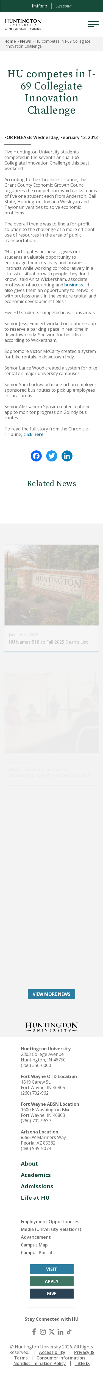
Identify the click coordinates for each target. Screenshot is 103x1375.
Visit (51, 1269)
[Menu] (93, 24)
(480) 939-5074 (36, 1148)
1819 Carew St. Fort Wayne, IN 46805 (43, 1085)
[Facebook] (34, 1331)
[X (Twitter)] (51, 1331)
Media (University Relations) (51, 1229)
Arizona (64, 6)
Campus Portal (36, 1253)
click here (33, 434)
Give (51, 1294)
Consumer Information (61, 1358)
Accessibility (52, 1352)
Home (10, 41)
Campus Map (34, 1245)
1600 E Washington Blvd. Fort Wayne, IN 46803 (46, 1112)
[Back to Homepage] (51, 1026)
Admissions (37, 1186)
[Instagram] (43, 1331)
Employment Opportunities (50, 1221)
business (73, 285)
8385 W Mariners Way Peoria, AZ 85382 (43, 1140)
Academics (36, 1175)
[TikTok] (69, 1331)
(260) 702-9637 (36, 1121)
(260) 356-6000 (36, 1065)
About (29, 1163)
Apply (52, 1281)
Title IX (82, 1363)
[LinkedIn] (60, 1331)
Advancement (36, 1237)
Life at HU (35, 1197)
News (25, 41)
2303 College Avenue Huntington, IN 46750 (43, 1057)
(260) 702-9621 (36, 1093)
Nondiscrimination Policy (39, 1363)
